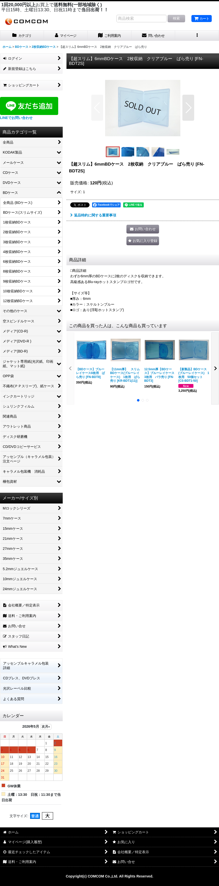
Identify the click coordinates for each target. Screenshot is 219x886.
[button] (197, 36)
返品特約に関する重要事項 (93, 215)
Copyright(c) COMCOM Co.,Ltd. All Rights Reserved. (109, 876)
